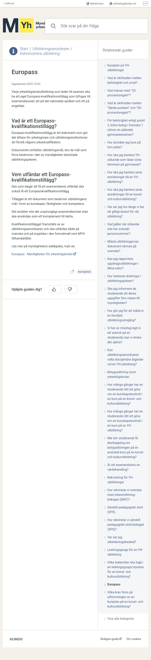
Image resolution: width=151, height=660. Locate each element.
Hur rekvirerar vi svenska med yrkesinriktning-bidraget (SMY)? (123, 494)
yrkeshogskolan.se (122, 3)
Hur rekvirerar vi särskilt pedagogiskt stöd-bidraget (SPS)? (124, 524)
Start (24, 48)
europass (84, 271)
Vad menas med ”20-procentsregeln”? (120, 93)
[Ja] (55, 289)
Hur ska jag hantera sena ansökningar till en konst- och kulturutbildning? (123, 194)
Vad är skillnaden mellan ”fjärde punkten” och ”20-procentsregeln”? (123, 107)
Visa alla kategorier (119, 618)
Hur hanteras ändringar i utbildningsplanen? (122, 278)
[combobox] (96, 26)
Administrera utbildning (40, 53)
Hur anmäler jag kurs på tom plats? (122, 145)
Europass (112, 584)
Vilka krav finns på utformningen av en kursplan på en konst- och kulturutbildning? (123, 599)
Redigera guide (109, 639)
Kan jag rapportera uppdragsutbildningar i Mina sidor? (121, 263)
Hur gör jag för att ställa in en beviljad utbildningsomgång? (124, 315)
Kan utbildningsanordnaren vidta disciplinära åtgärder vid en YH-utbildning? (124, 357)
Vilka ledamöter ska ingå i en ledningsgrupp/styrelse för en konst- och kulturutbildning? (124, 569)
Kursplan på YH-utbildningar (117, 68)
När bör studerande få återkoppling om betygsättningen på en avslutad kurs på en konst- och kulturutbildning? (124, 447)
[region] (50, 167)
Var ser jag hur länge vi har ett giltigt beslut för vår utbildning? (124, 211)
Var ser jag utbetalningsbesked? (120, 539)
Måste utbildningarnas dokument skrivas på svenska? (121, 246)
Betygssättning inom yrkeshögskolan (120, 374)
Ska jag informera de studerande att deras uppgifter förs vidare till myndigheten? (122, 296)
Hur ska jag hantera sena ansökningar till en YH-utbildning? (123, 177)
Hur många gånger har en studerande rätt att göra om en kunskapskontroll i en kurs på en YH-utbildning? (123, 421)
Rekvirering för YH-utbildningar (118, 480)
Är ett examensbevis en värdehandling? (122, 467)
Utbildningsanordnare (50, 48)
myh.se (8, 3)
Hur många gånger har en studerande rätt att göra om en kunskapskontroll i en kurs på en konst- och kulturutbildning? (123, 394)
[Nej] (71, 289)
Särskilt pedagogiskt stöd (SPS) (123, 509)
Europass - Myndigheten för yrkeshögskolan (42, 254)
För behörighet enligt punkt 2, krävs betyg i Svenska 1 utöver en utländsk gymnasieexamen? (124, 127)
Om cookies (133, 639)
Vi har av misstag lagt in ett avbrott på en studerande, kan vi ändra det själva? (122, 335)
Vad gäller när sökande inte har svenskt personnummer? (121, 229)
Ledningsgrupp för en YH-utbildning (123, 552)
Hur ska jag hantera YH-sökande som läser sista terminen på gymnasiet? (122, 159)
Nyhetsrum (95, 3)
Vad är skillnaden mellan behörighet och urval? (122, 80)
